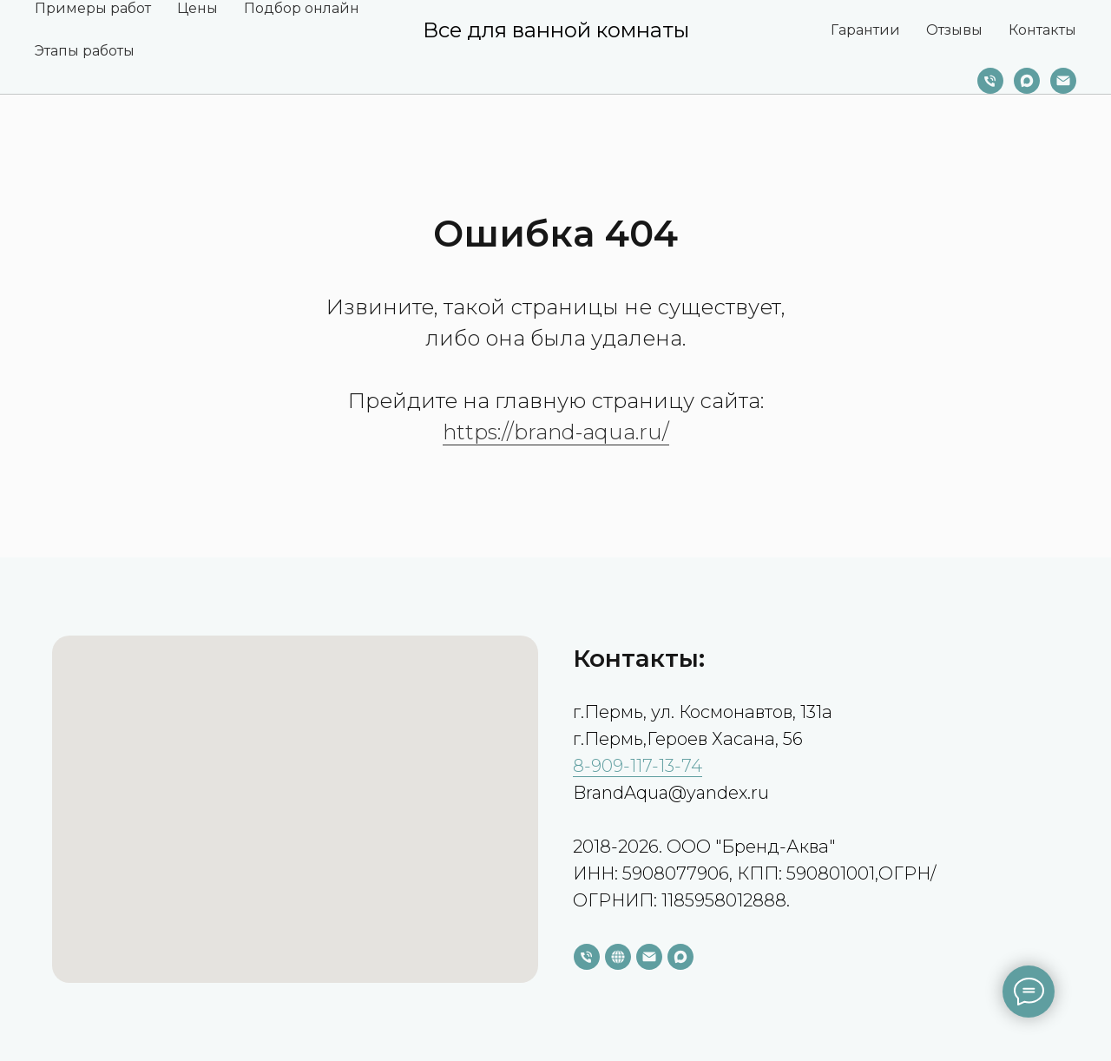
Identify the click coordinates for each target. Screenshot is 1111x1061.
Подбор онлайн (301, 8)
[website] (618, 957)
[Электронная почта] (1063, 81)
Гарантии (865, 30)
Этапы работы (85, 51)
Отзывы (954, 30)
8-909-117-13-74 (637, 765)
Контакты (1042, 30)
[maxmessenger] (1027, 81)
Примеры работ (93, 8)
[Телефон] (990, 81)
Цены (197, 8)
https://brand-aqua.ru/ (556, 432)
